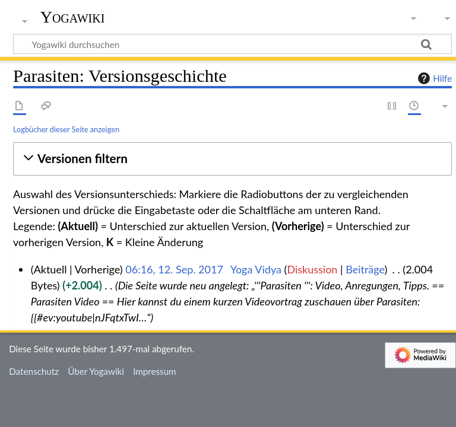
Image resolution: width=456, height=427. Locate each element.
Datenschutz (34, 371)
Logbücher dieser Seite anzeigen (66, 129)
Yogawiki (72, 17)
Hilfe (433, 78)
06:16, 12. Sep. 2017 (174, 269)
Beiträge (365, 269)
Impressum (154, 371)
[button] (232, 158)
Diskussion (312, 269)
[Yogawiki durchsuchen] (232, 43)
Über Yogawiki (96, 371)
